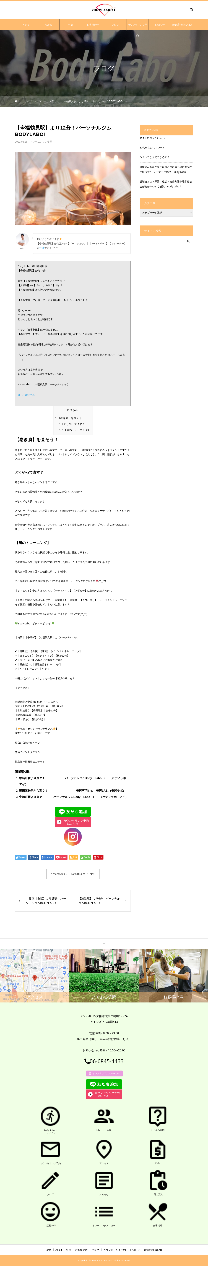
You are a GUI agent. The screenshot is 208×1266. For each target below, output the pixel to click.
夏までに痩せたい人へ (152, 138)
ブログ (115, 24)
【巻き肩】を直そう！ (69, 417)
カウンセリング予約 (137, 26)
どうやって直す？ (72, 424)
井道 (41, 247)
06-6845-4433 (104, 1061)
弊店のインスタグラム (27, 752)
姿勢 (49, 141)
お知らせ (160, 24)
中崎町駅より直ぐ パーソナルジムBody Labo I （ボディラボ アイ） (73, 796)
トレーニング (37, 141)
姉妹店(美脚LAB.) (182, 24)
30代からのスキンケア (152, 147)
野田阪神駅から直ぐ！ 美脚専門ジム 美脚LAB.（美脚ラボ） (72, 790)
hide (76, 410)
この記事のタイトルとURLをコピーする (72, 874)
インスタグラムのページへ (104, 1073)
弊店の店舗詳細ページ (27, 742)
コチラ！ (40, 761)
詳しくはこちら (26, 394)
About (48, 24)
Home (26, 24)
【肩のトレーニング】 (74, 429)
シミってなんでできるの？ (155, 157)
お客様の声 (93, 24)
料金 (70, 24)
